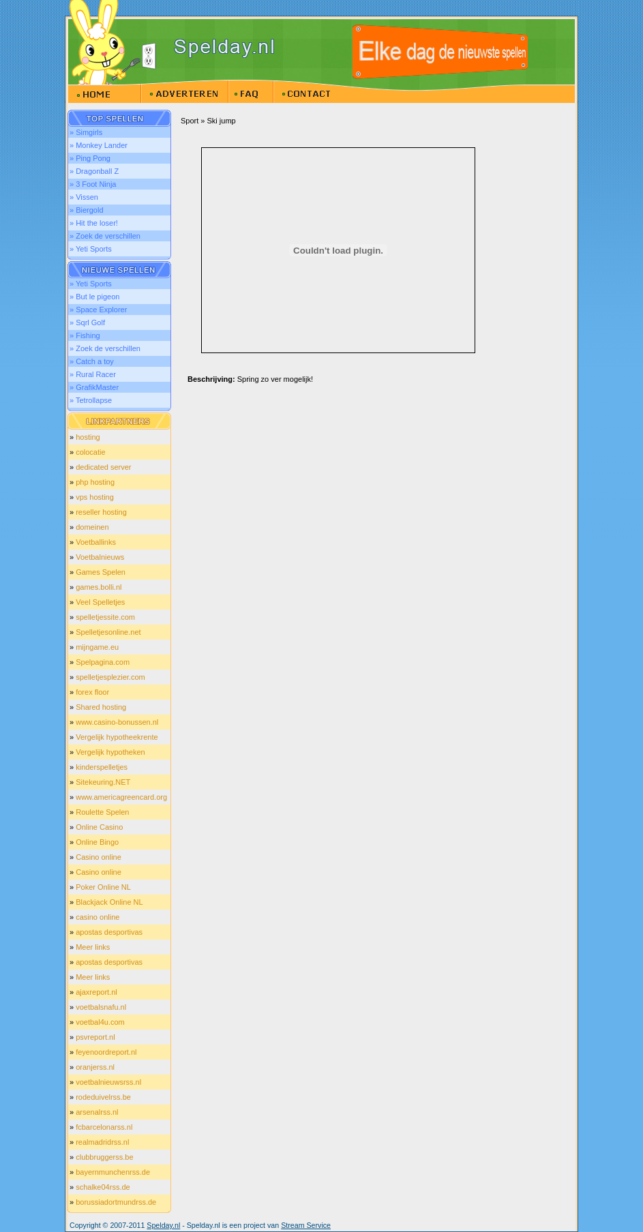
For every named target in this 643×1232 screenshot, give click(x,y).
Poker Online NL (103, 887)
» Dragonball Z (94, 171)
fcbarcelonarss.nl (104, 1127)
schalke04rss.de (103, 1187)
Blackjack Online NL (109, 902)
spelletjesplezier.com (110, 677)
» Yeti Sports (91, 249)
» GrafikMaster (94, 387)
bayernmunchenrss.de (113, 1172)
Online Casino (99, 827)
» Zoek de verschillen (105, 236)
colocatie (90, 452)
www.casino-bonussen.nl (117, 722)
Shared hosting (101, 707)
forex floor (92, 692)
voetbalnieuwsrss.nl (108, 1082)
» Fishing (85, 335)
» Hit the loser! (94, 223)
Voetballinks (96, 542)
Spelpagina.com (103, 662)
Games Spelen (100, 572)
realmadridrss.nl (102, 1142)
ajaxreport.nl (96, 992)
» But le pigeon (94, 296)
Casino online (98, 857)
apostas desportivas (109, 932)
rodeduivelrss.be (103, 1097)
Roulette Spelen (102, 812)
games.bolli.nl (98, 587)
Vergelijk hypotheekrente (117, 737)
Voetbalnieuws (100, 557)
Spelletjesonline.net (108, 632)
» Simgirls (86, 132)
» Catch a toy (92, 361)
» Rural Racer (93, 374)
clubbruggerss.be (104, 1157)
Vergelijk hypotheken (110, 752)
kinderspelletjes (102, 767)
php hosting (95, 482)
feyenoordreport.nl (106, 1052)
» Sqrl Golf (87, 322)
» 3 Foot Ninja (93, 184)
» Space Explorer (98, 309)
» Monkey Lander (99, 145)
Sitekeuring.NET (103, 782)
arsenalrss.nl (97, 1112)
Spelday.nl (163, 1225)
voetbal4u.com (100, 1022)
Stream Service (306, 1225)
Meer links (93, 947)
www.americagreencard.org (121, 797)
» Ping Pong (90, 158)
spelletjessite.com (105, 617)
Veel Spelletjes (100, 602)
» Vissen (84, 197)
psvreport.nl (95, 1037)
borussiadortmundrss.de (116, 1202)
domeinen (92, 527)
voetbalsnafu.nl (101, 1007)
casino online (97, 917)
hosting (88, 437)
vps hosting (95, 497)
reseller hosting (101, 512)
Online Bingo (97, 842)
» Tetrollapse (91, 400)
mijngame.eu (97, 647)
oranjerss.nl (95, 1067)
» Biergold (87, 210)
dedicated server (103, 467)
